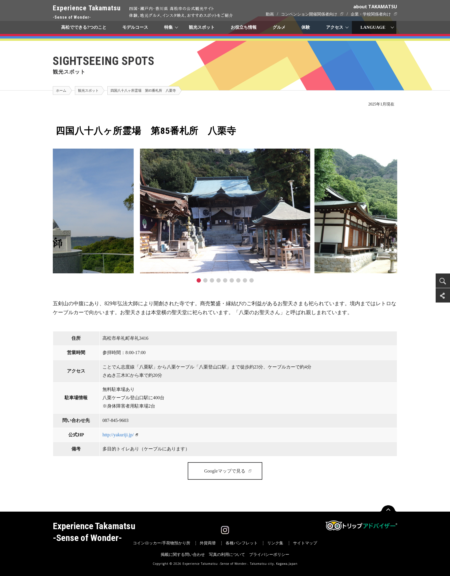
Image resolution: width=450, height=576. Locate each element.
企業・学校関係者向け (371, 14)
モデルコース (135, 27)
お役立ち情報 (244, 27)
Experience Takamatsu (87, 12)
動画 (270, 14)
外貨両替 (208, 543)
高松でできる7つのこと (83, 27)
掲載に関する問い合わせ (183, 554)
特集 (168, 27)
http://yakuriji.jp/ (118, 434)
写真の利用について (227, 554)
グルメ (279, 27)
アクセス (335, 27)
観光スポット (202, 27)
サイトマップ (305, 543)
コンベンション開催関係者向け (309, 14)
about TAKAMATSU (375, 6)
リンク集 (275, 543)
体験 (306, 27)
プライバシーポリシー (269, 554)
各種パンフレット (242, 543)
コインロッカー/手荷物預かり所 (161, 543)
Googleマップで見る (224, 471)
